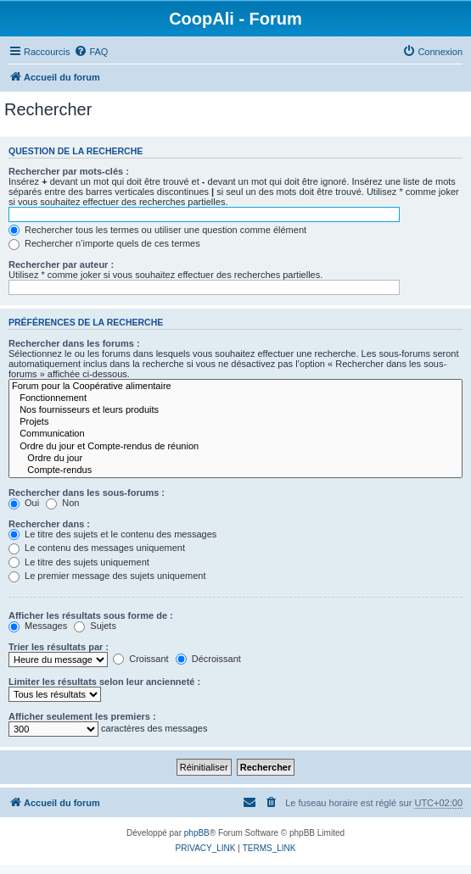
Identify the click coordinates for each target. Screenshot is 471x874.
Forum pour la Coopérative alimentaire (235, 386)
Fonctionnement (235, 398)
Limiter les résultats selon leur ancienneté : (104, 681)
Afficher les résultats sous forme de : (90, 615)
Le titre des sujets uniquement (78, 562)
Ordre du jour (235, 459)
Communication (235, 434)
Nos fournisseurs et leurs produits (235, 410)
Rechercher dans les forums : (74, 343)
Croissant (141, 659)
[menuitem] (91, 52)
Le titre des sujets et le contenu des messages (112, 534)
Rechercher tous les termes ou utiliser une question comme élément (157, 230)
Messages (37, 626)
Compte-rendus (235, 470)
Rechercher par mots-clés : (68, 171)
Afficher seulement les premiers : (82, 716)
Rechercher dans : (49, 524)
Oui (23, 503)
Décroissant (208, 659)
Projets (235, 422)
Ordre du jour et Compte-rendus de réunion (235, 447)
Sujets (95, 626)
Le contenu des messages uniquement (96, 548)
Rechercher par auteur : (61, 264)
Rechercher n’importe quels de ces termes (104, 243)
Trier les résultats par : (58, 647)
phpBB (197, 833)
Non (62, 503)
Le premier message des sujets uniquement (106, 576)
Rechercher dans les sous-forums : (86, 492)
